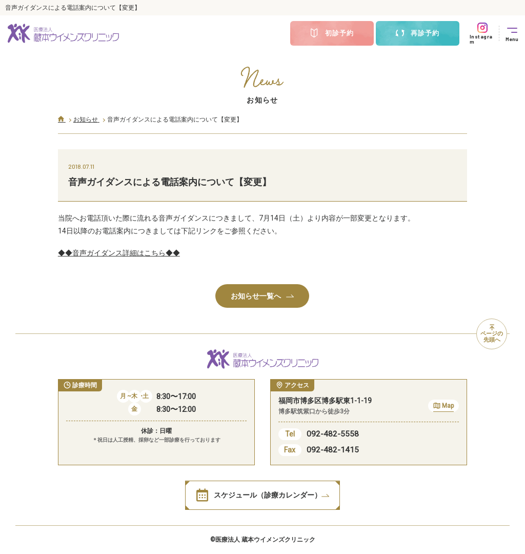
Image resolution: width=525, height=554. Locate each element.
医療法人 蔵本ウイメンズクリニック (265, 539)
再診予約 (417, 33)
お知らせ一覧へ (262, 296)
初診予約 (332, 33)
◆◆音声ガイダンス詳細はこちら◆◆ (119, 253)
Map (443, 407)
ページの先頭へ (491, 334)
